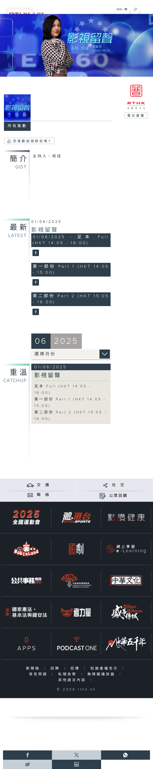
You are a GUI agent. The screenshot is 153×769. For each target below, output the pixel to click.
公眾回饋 (118, 496)
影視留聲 (44, 230)
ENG (119, 9)
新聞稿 (34, 668)
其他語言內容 (73, 680)
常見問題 (39, 674)
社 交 (118, 485)
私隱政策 (68, 674)
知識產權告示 (105, 668)
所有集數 (17, 126)
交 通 (43, 485)
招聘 (56, 668)
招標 (76, 668)
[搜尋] (135, 8)
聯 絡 (43, 495)
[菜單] (146, 8)
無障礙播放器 (102, 674)
